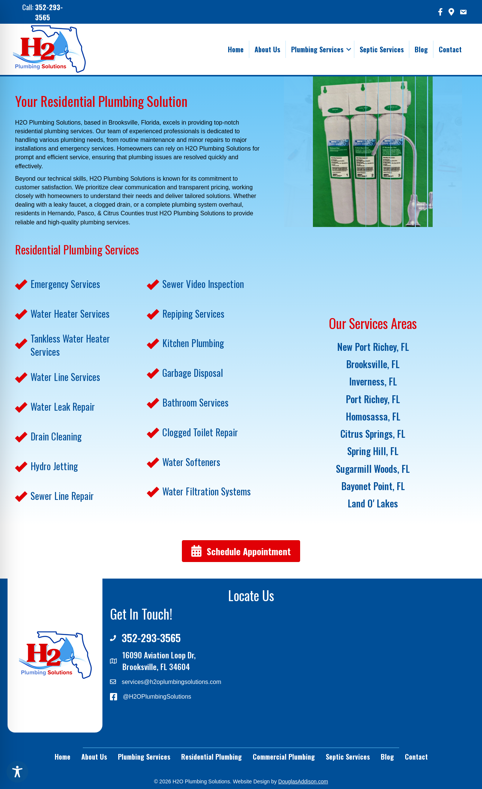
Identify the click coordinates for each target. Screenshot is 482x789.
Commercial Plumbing (284, 757)
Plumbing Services (317, 49)
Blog (421, 49)
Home (236, 49)
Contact (450, 49)
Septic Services (382, 49)
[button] (348, 49)
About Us (267, 49)
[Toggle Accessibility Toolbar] (17, 771)
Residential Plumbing (211, 757)
